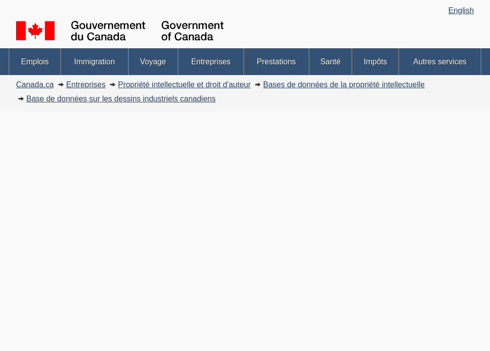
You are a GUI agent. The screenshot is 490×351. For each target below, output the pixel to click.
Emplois (35, 62)
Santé (330, 62)
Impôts (375, 62)
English (461, 10)
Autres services (439, 62)
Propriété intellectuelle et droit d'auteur (184, 84)
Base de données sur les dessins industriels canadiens (121, 99)
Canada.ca (35, 84)
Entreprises (210, 62)
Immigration (94, 62)
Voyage (153, 62)
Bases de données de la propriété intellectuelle (344, 84)
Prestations (276, 62)
